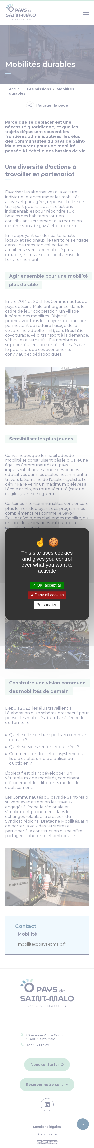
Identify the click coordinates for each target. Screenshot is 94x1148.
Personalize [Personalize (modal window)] (47, 605)
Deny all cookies (47, 595)
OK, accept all (47, 585)
